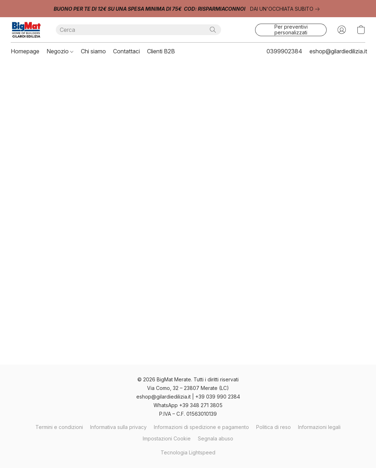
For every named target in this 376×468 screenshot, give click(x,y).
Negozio (60, 51)
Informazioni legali (319, 427)
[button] (26, 30)
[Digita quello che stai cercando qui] (138, 29)
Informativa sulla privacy (118, 427)
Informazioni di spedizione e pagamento (201, 427)
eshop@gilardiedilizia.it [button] (338, 51)
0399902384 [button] (284, 51)
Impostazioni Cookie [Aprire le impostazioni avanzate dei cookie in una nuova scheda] (167, 438)
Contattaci (126, 51)
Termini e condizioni (59, 427)
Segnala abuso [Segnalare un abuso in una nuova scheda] (215, 438)
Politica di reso (273, 427)
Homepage (25, 51)
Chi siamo (93, 51)
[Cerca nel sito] (212, 30)
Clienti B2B (161, 51)
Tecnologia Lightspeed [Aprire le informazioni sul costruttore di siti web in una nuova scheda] (188, 452)
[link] (286, 9)
